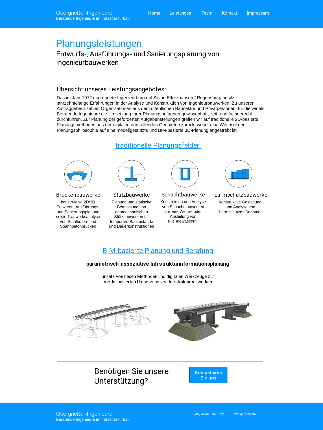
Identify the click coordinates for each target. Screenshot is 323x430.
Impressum (258, 13)
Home (154, 13)
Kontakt (229, 13)
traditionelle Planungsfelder (157, 145)
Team (206, 13)
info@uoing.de (245, 414)
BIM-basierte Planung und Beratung (158, 250)
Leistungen (180, 13)
